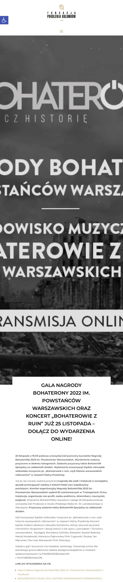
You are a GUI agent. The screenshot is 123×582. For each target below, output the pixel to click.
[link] (4, 20)
